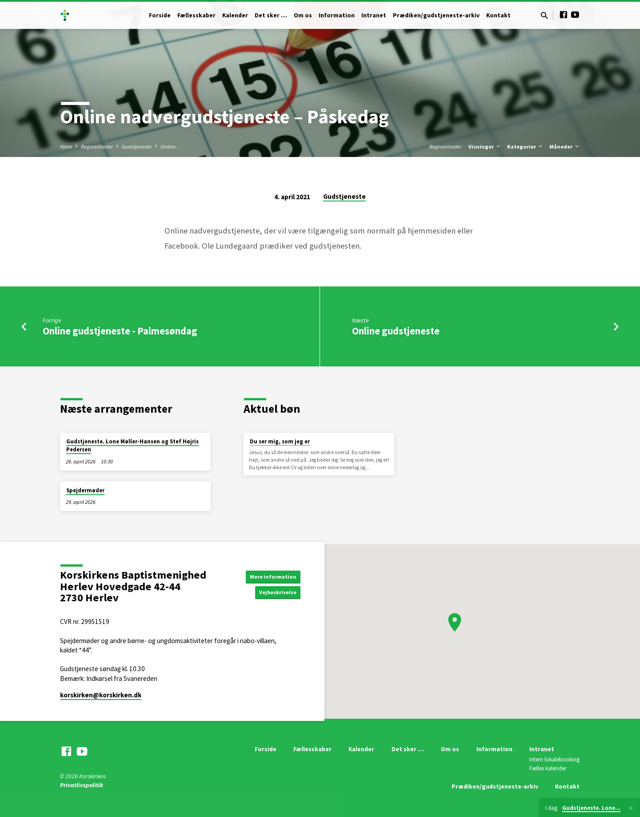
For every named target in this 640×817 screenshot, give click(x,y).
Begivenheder (97, 146)
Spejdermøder (85, 490)
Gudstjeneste (137, 146)
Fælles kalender (547, 768)
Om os (303, 15)
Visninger (484, 146)
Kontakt (498, 15)
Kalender (235, 15)
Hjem (66, 146)
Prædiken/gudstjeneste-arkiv (436, 15)
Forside (160, 15)
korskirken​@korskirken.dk (100, 695)
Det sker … (271, 15)
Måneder (564, 146)
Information (337, 15)
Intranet (373, 15)
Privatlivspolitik (81, 785)
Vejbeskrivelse (274, 593)
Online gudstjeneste (396, 331)
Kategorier (525, 146)
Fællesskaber (196, 15)
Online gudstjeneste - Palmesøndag (120, 331)
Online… (170, 146)
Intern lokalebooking (554, 759)
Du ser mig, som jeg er (280, 441)
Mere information (270, 575)
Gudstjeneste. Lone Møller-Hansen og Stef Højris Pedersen (132, 445)
